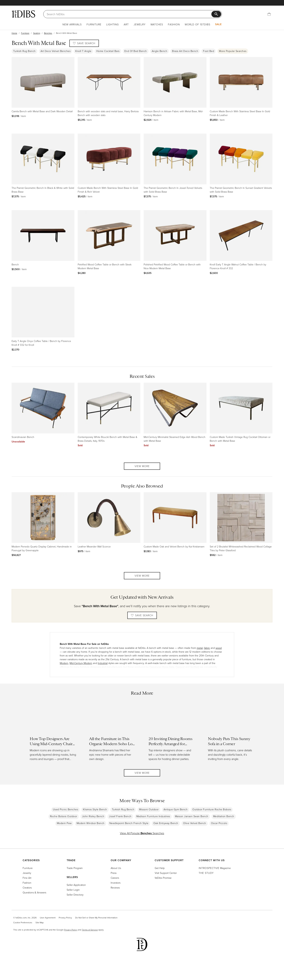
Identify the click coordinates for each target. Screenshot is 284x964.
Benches (48, 33)
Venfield (194, 667)
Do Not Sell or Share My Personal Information (96, 917)
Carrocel (180, 667)
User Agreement (47, 917)
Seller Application (76, 885)
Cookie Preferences (22, 922)
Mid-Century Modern (81, 663)
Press (113, 873)
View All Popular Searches (142, 833)
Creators (27, 887)
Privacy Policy (65, 917)
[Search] (129, 14)
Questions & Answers (34, 892)
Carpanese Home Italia (161, 667)
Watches (157, 24)
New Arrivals (72, 24)
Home (14, 33)
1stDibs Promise (163, 877)
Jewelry (140, 24)
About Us (116, 868)
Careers (115, 877)
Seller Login (73, 889)
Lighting (112, 24)
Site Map (40, 922)
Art (126, 24)
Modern (64, 663)
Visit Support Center (166, 873)
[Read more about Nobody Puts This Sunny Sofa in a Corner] (231, 733)
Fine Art (27, 877)
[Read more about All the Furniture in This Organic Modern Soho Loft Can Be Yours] (112, 733)
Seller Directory (75, 894)
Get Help (160, 868)
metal (200, 648)
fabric (207, 648)
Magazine (215, 868)
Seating (36, 33)
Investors (115, 882)
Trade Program (75, 868)
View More (142, 466)
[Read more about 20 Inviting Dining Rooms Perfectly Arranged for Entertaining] (172, 733)
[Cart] (269, 14)
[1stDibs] (23, 14)
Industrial (103, 663)
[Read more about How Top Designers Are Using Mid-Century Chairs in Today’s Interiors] (53, 733)
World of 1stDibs (197, 24)
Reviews (115, 887)
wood (219, 648)
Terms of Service (90, 929)
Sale (218, 24)
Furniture (94, 24)
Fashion (174, 24)
